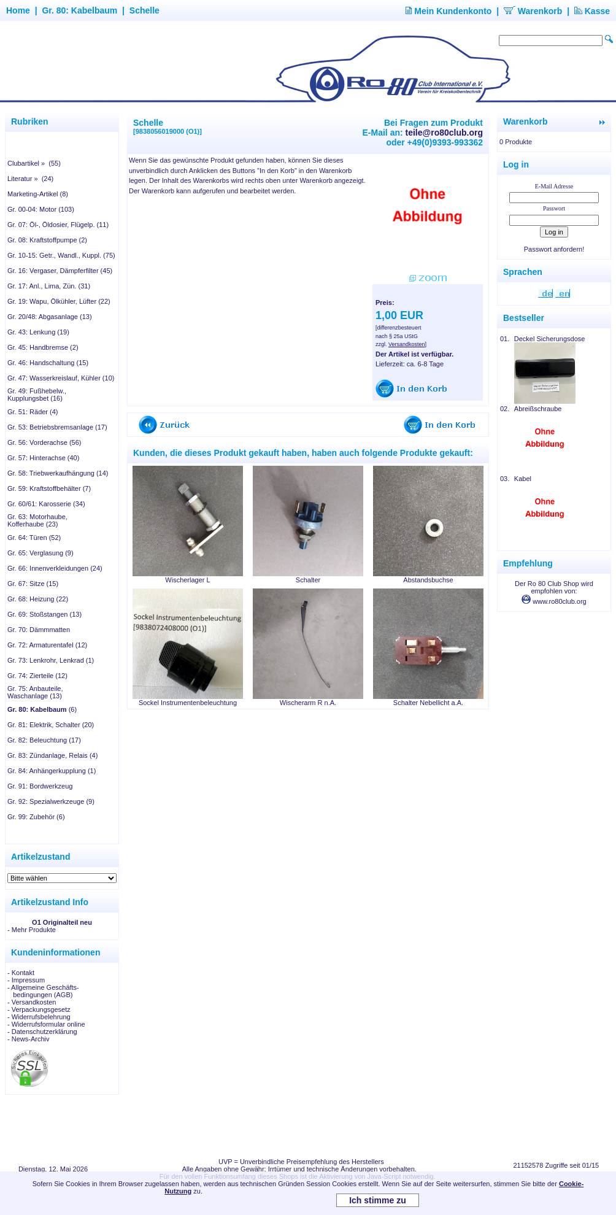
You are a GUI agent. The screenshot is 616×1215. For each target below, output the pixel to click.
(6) (42, 709)
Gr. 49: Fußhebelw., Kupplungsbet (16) (36, 394)
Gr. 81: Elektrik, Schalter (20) (50, 724)
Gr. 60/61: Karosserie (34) (46, 503)
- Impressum (26, 980)
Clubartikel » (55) (34, 163)
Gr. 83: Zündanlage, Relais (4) (52, 755)
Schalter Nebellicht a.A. (428, 702)
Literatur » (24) (30, 178)
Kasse (592, 11)
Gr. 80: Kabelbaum (79, 10)
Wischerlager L (187, 580)
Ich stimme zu (377, 1200)
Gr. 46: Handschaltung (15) (47, 362)
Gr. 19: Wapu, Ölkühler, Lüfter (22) (58, 301)
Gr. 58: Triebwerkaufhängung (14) (57, 473)
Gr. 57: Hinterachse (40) (43, 457)
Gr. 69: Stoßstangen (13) (44, 614)
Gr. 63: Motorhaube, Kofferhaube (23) (37, 520)
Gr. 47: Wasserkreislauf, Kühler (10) (60, 378)
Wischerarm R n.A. (308, 702)
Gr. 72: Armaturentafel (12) (47, 645)
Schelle (144, 10)
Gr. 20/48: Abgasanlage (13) (49, 316)
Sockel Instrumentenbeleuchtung (188, 702)
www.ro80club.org (554, 601)
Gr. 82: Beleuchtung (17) (44, 740)
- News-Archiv (28, 1039)
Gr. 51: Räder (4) (32, 411)
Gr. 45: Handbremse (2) (43, 347)
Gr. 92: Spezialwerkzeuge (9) (50, 801)
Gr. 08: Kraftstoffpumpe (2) (47, 240)
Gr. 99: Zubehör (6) (36, 816)
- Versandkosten (31, 1002)
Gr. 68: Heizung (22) (37, 599)
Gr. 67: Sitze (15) (32, 583)
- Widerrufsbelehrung (39, 1016)
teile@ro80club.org (444, 132)
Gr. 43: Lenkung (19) (38, 332)
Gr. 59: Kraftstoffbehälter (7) (49, 488)
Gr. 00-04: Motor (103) (40, 209)
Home (18, 10)
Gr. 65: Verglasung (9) (40, 553)
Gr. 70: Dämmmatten (38, 629)
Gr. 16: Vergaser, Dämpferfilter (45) (59, 270)
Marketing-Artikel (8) (37, 194)
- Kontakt (20, 972)
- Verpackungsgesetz (39, 1009)
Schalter (308, 580)
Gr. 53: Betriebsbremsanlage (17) (57, 427)
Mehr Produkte (34, 929)
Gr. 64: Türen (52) (34, 537)
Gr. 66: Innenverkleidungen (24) (54, 568)
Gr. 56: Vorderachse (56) (44, 442)
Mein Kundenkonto (448, 11)
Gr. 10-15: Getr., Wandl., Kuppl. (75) (61, 255)
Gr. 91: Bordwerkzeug (39, 786)
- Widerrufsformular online (46, 1024)
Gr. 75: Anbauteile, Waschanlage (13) (35, 692)
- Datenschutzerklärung (42, 1031)
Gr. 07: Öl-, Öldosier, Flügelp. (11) (58, 224)
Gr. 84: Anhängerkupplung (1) (51, 770)
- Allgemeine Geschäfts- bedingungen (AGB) (43, 991)
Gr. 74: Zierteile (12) (37, 675)
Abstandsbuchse (428, 580)
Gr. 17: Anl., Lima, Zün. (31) (48, 286)
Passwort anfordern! (554, 249)
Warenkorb (533, 11)
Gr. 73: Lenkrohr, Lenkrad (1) (50, 660)
